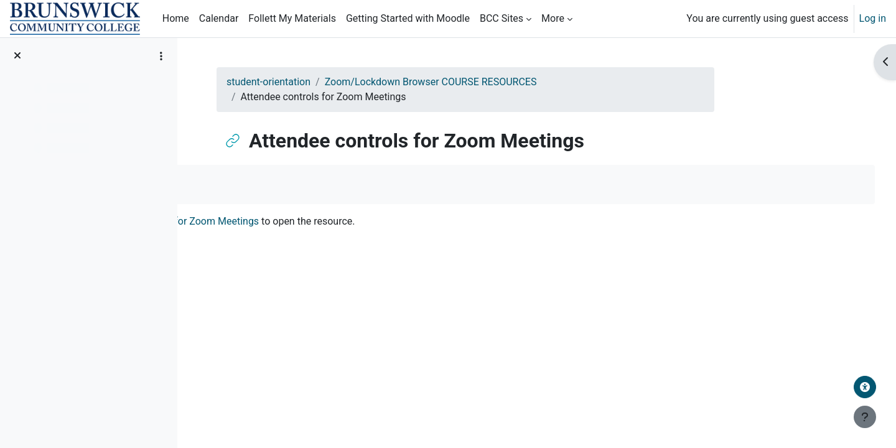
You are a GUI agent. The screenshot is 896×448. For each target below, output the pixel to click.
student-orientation (330, 82)
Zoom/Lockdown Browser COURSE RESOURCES (492, 82)
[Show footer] (865, 417)
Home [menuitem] (175, 18)
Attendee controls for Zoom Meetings (322, 221)
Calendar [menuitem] (218, 18)
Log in (872, 18)
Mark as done (243, 184)
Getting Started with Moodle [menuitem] (408, 18)
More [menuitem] (552, 18)
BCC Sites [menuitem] (501, 18)
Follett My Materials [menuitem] (292, 18)
